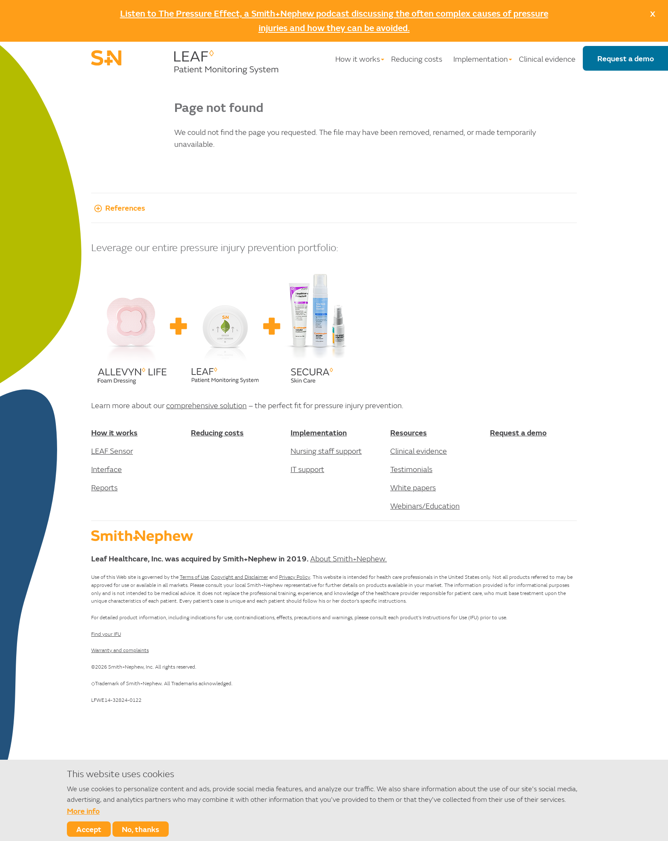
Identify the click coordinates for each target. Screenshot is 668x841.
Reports (104, 487)
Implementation (480, 59)
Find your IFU (106, 634)
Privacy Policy (294, 577)
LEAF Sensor (112, 451)
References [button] (118, 207)
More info (83, 810)
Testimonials (411, 469)
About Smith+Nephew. (348, 559)
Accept (88, 829)
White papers (413, 487)
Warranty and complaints (120, 650)
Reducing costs (416, 59)
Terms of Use (194, 577)
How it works (357, 59)
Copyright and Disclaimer (239, 577)
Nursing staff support (326, 451)
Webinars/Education (425, 506)
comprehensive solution (206, 405)
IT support (307, 469)
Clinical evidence (547, 59)
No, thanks (140, 829)
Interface (106, 469)
